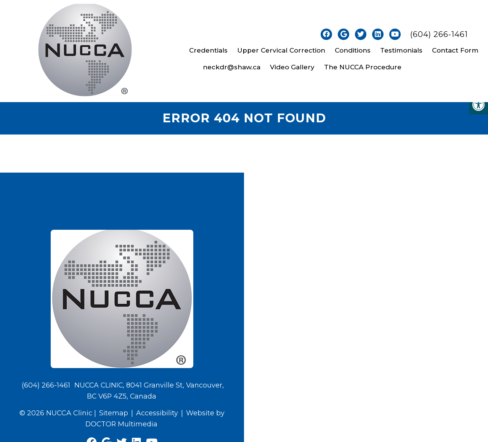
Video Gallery (292, 67)
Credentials (208, 50)
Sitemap (113, 413)
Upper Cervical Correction (281, 50)
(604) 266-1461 (439, 34)
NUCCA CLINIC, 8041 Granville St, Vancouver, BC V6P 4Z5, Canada (149, 391)
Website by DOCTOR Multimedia (155, 418)
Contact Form (455, 50)
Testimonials (401, 50)
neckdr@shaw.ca (231, 67)
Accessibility (157, 413)
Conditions (353, 50)
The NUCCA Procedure (362, 67)
